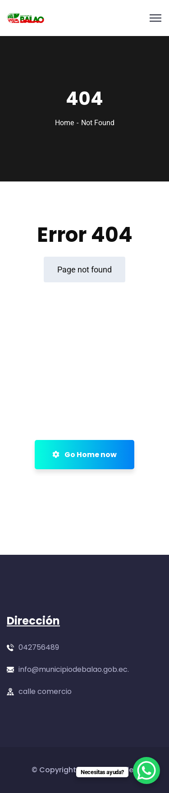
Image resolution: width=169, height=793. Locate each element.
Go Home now (84, 454)
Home (64, 122)
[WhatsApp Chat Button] (146, 770)
